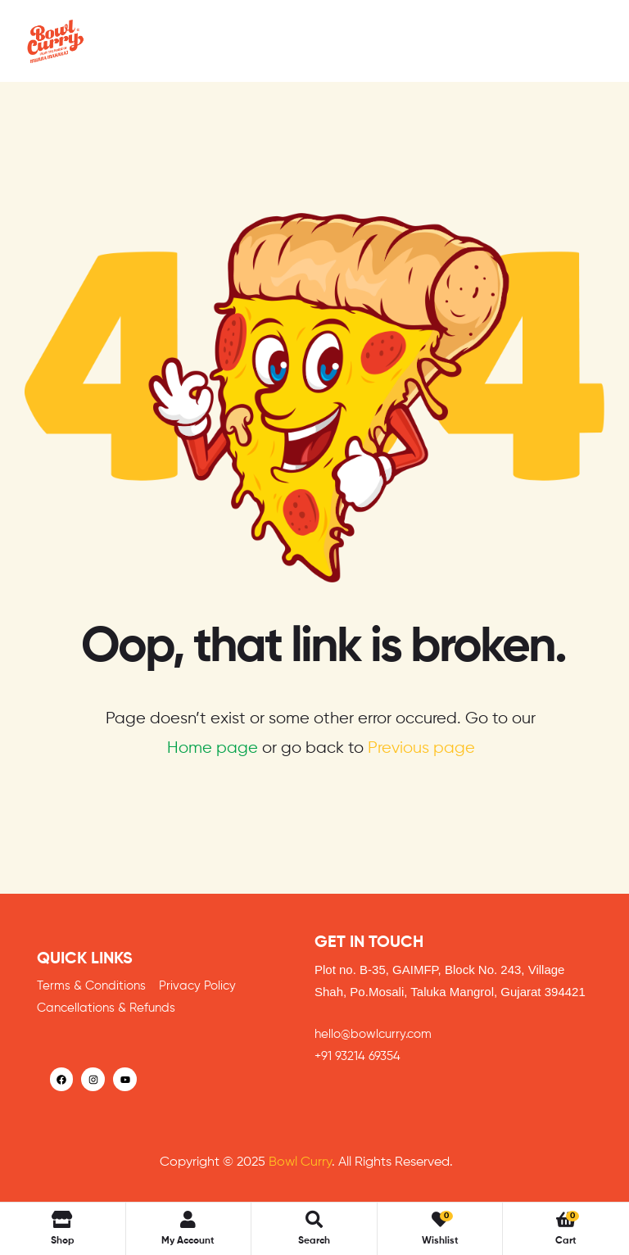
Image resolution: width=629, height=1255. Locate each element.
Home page (212, 748)
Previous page (421, 748)
